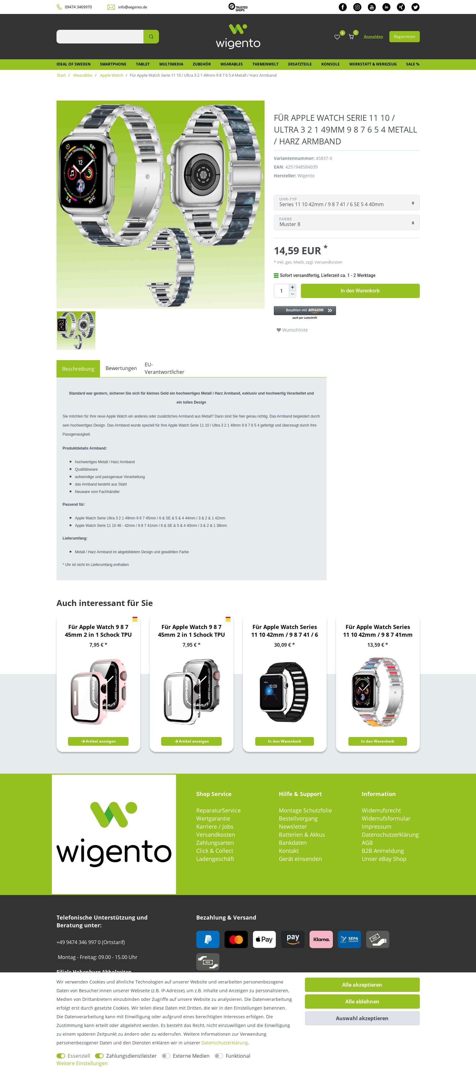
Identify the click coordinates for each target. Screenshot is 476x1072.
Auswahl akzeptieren (362, 1018)
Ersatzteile (300, 64)
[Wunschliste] (337, 37)
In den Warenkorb (360, 291)
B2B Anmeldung (383, 850)
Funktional (238, 1055)
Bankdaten (293, 842)
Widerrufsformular (386, 818)
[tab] (78, 369)
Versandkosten (328, 262)
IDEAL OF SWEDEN (74, 64)
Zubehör (202, 64)
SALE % (412, 64)
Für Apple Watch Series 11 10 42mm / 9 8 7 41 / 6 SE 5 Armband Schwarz (284, 631)
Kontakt (289, 850)
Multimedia (171, 64)
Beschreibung (78, 368)
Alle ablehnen (362, 1001)
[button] (344, 313)
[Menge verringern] (292, 294)
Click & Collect (214, 850)
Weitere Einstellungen (82, 1063)
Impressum (377, 826)
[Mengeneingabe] (281, 291)
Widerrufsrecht (381, 810)
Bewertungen (121, 368)
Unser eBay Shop (384, 858)
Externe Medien (191, 1055)
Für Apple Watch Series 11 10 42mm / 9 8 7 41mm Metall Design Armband (378, 631)
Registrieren (404, 36)
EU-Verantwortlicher (164, 368)
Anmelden (373, 36)
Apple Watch (111, 75)
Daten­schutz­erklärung (225, 1043)
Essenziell (79, 1055)
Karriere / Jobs (214, 826)
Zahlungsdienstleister (131, 1055)
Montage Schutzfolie (305, 810)
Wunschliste (292, 330)
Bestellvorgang (298, 818)
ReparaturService (218, 810)
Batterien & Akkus (302, 834)
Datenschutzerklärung (390, 834)
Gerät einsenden (300, 858)
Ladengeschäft (215, 858)
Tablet (143, 64)
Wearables (231, 64)
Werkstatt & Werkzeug (373, 64)
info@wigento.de (132, 7)
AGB (367, 842)
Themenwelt (265, 64)
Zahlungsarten (215, 842)
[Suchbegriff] (100, 36)
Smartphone (113, 64)
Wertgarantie (213, 818)
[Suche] (151, 36)
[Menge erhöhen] (292, 287)
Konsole (330, 64)
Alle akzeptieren (362, 984)
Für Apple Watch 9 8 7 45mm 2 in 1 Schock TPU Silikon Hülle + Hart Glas (98, 631)
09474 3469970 (78, 7)
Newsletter (293, 826)
